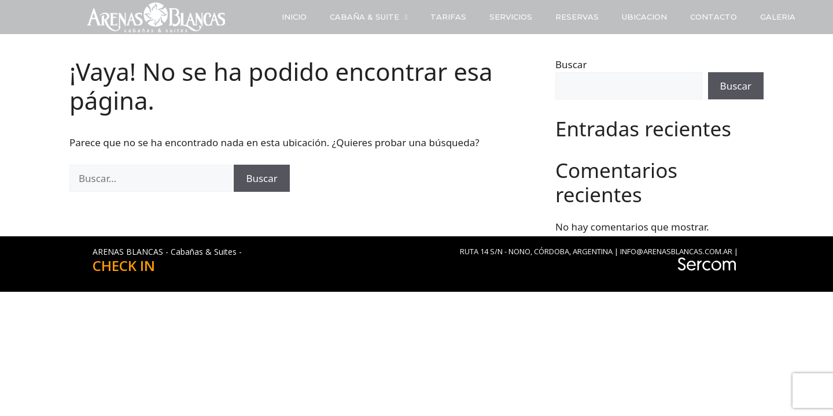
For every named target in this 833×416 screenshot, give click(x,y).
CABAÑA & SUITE (369, 17)
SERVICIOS (510, 16)
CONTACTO (713, 16)
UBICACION (644, 16)
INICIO (294, 16)
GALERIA (777, 16)
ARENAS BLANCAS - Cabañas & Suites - (167, 251)
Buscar (571, 64)
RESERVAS (577, 16)
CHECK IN (124, 265)
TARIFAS (448, 16)
